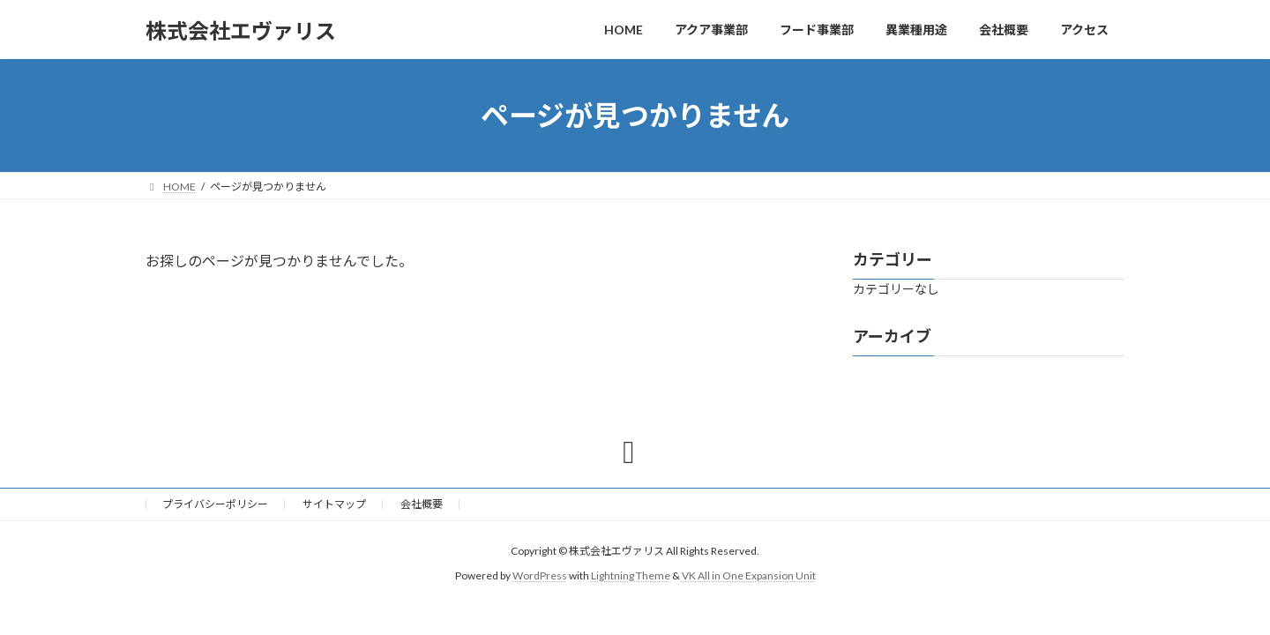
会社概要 (421, 504)
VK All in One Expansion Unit (749, 575)
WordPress (539, 575)
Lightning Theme (630, 575)
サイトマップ (334, 504)
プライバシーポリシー (215, 504)
